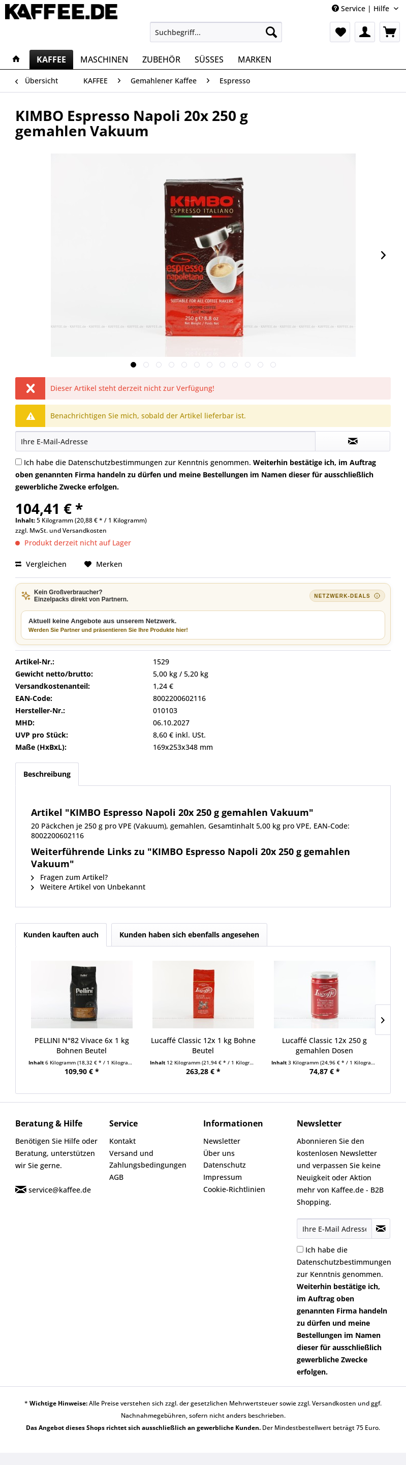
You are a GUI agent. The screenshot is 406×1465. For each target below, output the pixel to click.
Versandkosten (85, 530)
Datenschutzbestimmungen (115, 462)
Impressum (222, 1177)
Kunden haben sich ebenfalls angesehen (189, 934)
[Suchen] (271, 32)
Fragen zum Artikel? (69, 877)
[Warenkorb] (390, 32)
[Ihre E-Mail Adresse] (334, 1228)
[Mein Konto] (365, 32)
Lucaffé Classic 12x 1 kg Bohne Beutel (203, 1045)
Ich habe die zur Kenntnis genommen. (195, 474)
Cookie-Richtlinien (234, 1189)
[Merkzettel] (340, 32)
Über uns (219, 1153)
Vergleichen (41, 564)
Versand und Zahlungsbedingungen (147, 1159)
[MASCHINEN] (104, 59)
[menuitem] (216, 32)
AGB (116, 1177)
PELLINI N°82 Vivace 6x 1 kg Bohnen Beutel (82, 1045)
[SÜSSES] (209, 59)
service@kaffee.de (59, 1190)
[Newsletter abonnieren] (380, 1228)
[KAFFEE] (51, 59)
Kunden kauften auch (61, 934)
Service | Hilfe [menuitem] (361, 8)
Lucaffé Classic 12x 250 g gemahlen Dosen (324, 1045)
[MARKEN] (254, 59)
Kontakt (122, 1141)
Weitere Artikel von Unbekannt (88, 887)
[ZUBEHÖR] (161, 59)
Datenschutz (224, 1165)
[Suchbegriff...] (216, 32)
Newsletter (221, 1141)
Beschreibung (47, 774)
